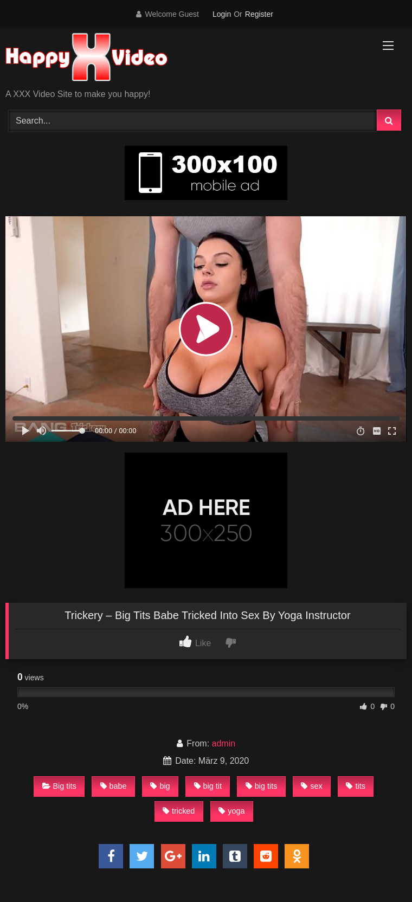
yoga (231, 811)
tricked (179, 811)
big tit (208, 786)
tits (355, 786)
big (160, 786)
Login (222, 14)
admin (224, 743)
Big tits (59, 786)
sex (311, 786)
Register (259, 14)
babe (113, 786)
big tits (262, 786)
